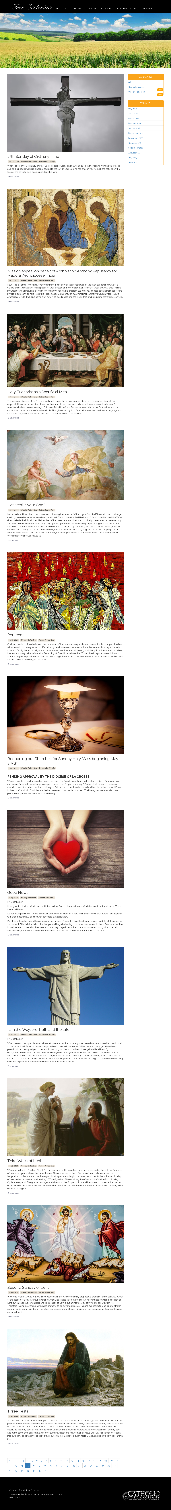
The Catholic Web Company (51, 1494)
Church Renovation (136, 87)
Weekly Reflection (136, 92)
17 (94, 1460)
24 (21, 1465)
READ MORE (13, 176)
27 (39, 1465)
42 (10, 1470)
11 (61, 1460)
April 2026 (133, 113)
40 (114, 1465)
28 (45, 1465)
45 (28, 1470)
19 (105, 1460)
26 (33, 1465)
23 (16, 1465)
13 (72, 1460)
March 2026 (133, 118)
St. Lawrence (91, 8)
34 (79, 1465)
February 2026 (134, 123)
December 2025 (135, 133)
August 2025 (134, 153)
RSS (160, 89)
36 (91, 1465)
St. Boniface (107, 8)
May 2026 (132, 109)
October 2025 (134, 143)
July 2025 (132, 157)
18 (100, 1460)
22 (10, 1465)
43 (16, 1470)
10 (56, 1460)
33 (74, 1465)
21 (117, 1460)
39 (108, 1465)
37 (97, 1465)
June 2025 (133, 162)
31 (62, 1465)
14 (78, 1460)
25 (27, 1465)
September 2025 (135, 148)
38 (103, 1465)
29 (51, 1465)
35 (85, 1465)
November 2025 (135, 138)
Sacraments (148, 8)
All (129, 82)
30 (56, 1465)
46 (34, 1470)
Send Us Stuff (14, 1497)
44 (22, 1470)
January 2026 (134, 128)
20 (111, 1460)
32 (68, 1465)
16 (89, 1460)
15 (83, 1460)
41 (120, 1465)
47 (40, 1470)
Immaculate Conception (68, 8)
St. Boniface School (128, 8)
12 (67, 1460)
